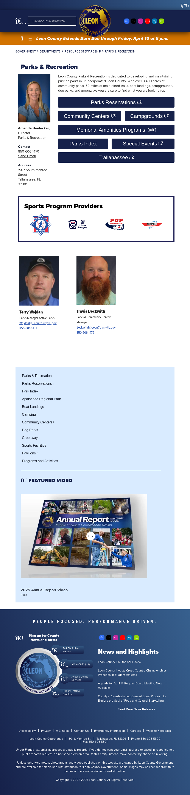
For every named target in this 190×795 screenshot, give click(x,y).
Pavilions (31, 453)
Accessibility (27, 730)
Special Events (143, 144)
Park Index (30, 391)
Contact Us (81, 730)
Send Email (27, 156)
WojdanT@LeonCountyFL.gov (38, 323)
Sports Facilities (34, 445)
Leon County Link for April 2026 (119, 662)
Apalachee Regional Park (41, 399)
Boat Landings (33, 407)
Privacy (46, 730)
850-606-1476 (85, 332)
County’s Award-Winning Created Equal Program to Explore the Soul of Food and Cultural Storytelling (132, 698)
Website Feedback (158, 730)
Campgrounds (149, 116)
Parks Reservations (116, 102)
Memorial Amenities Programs (110, 130)
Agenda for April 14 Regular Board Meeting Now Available (130, 685)
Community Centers (90, 116)
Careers (135, 730)
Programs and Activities (40, 461)
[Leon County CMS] (95, 21)
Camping (31, 414)
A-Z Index (62, 730)
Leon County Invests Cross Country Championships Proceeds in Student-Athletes (132, 672)
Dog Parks (30, 430)
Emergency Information (109, 730)
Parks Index (83, 144)
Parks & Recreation (37, 376)
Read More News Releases (136, 709)
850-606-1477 (28, 328)
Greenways (30, 438)
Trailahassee (116, 157)
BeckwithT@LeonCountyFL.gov (96, 327)
